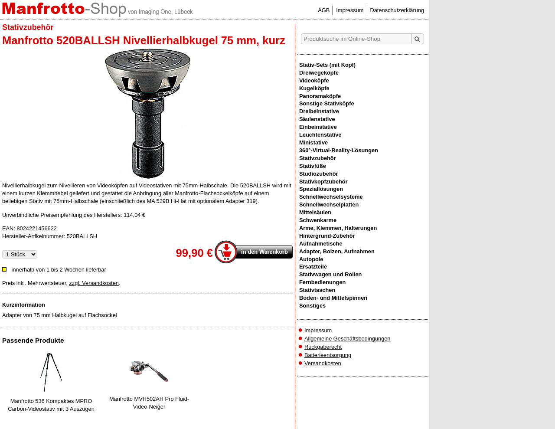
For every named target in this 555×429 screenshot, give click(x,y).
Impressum (349, 10)
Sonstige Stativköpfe (326, 103)
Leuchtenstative (320, 134)
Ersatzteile (313, 266)
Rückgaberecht (323, 347)
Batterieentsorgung (327, 355)
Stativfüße (312, 166)
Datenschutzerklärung (397, 10)
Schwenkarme (317, 220)
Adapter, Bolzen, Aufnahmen (337, 251)
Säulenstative (317, 119)
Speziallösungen (321, 189)
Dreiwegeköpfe (319, 72)
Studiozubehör (318, 173)
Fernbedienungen (322, 282)
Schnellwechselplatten (329, 204)
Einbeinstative (318, 127)
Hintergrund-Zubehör (327, 236)
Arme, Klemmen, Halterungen (338, 228)
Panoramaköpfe (320, 96)
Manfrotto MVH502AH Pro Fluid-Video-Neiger (149, 403)
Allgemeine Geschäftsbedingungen (347, 338)
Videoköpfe (314, 80)
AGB (324, 10)
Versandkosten (322, 363)
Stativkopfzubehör (323, 181)
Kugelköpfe (314, 88)
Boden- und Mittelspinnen (333, 298)
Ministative (313, 142)
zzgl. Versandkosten (94, 283)
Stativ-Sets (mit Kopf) (327, 65)
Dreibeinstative (319, 111)
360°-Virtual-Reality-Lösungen (338, 150)
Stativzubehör (317, 158)
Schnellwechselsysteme (331, 196)
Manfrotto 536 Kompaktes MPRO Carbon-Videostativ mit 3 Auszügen (51, 405)
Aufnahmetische (321, 243)
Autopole (311, 259)
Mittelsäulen (315, 212)
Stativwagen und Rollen (330, 274)
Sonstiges (312, 305)
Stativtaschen (317, 290)
